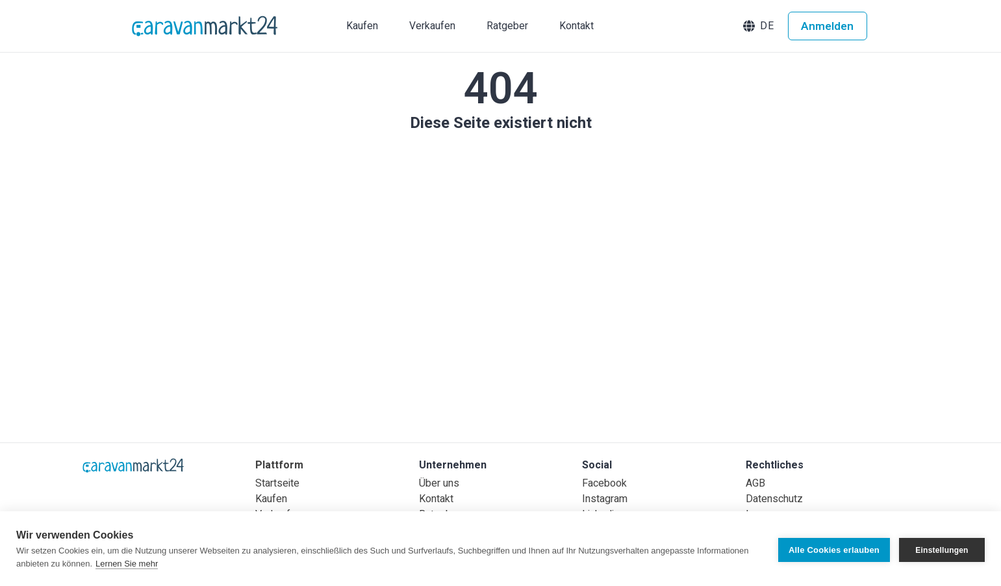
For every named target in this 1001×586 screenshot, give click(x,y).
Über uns (439, 483)
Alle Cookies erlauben (834, 549)
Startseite (277, 483)
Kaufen (271, 499)
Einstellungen (941, 549)
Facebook (604, 483)
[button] (760, 26)
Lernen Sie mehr (126, 563)
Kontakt (436, 499)
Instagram (604, 499)
